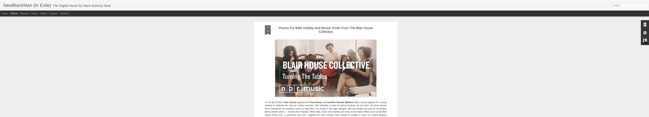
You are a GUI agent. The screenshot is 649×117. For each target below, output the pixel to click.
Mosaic (34, 13)
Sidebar (43, 13)
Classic (5, 13)
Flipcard (14, 13)
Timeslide (64, 13)
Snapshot (53, 13)
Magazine (24, 13)
